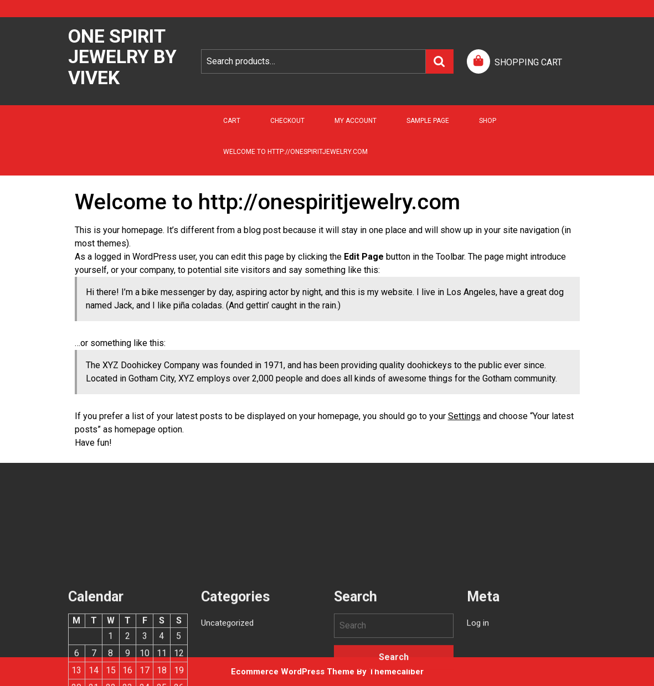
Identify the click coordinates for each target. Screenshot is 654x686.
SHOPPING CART (528, 62)
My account (355, 121)
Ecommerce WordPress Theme (292, 672)
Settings (464, 416)
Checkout (287, 121)
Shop (487, 121)
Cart (231, 121)
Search (440, 61)
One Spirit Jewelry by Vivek (122, 57)
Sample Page (427, 121)
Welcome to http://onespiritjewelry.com (295, 152)
